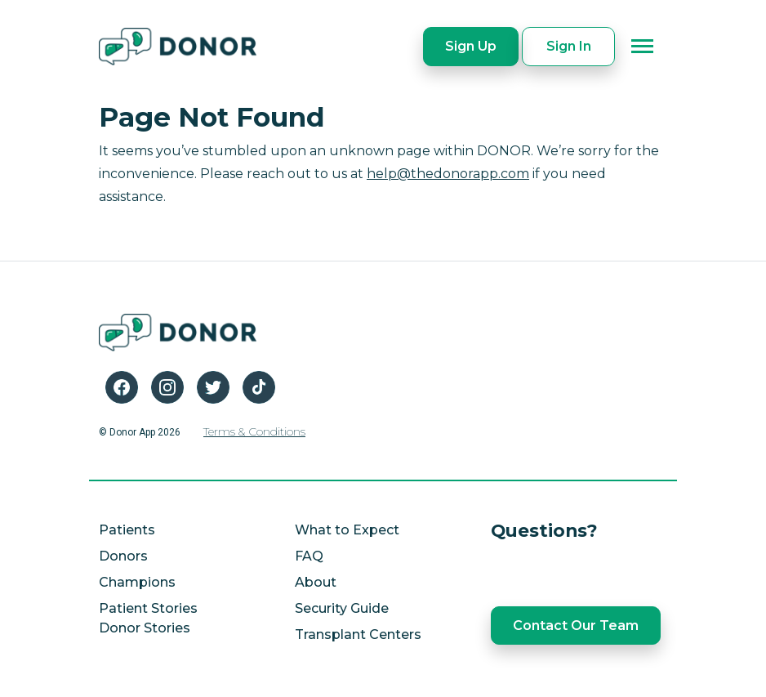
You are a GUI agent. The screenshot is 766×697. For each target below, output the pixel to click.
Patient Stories (148, 608)
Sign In (568, 46)
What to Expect (347, 530)
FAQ (309, 556)
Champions (137, 582)
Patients (127, 530)
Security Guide (342, 608)
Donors (123, 556)
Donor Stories (144, 628)
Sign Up (471, 46)
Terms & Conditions (254, 431)
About (315, 582)
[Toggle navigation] (642, 47)
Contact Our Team (576, 625)
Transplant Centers (358, 634)
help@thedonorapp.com (448, 173)
